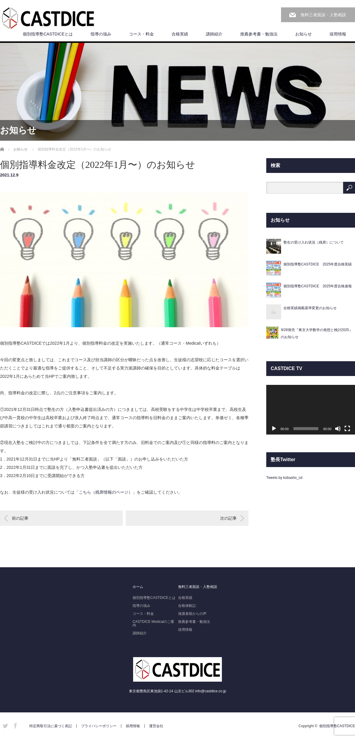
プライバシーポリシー (99, 726)
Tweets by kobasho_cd (284, 478)
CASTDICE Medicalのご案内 (153, 623)
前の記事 (20, 518)
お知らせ (303, 34)
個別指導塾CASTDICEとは (48, 34)
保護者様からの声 (192, 613)
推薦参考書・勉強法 (258, 34)
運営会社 (156, 726)
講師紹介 (214, 34)
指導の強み (101, 34)
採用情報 (338, 34)
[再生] (274, 429)
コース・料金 (141, 34)
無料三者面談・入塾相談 (323, 14)
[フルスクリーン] (347, 429)
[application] (310, 410)
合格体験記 (187, 605)
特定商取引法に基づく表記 (50, 726)
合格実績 (180, 34)
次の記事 (228, 518)
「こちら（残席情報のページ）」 (106, 492)
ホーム (138, 587)
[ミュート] (338, 429)
